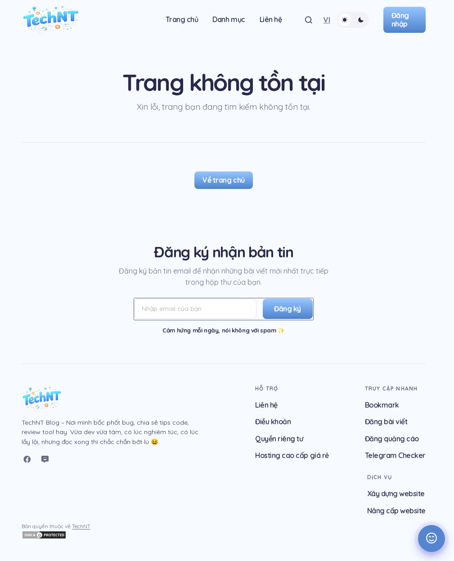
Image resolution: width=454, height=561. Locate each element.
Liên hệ (266, 404)
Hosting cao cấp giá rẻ (291, 455)
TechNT (81, 526)
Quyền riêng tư (279, 438)
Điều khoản (273, 421)
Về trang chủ (223, 179)
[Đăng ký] (286, 309)
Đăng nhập (400, 19)
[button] (308, 20)
